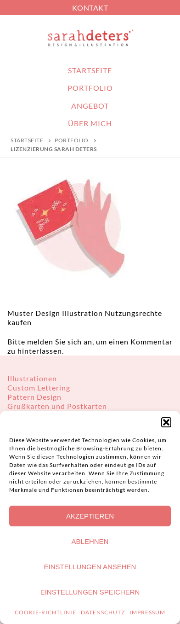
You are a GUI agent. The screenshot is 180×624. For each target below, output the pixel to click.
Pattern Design (34, 396)
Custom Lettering (38, 387)
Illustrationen (32, 378)
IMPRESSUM (147, 612)
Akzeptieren (90, 516)
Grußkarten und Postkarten (57, 406)
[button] (166, 422)
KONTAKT (90, 7)
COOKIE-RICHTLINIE (45, 612)
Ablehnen (90, 541)
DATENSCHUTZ (103, 612)
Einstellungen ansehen (90, 567)
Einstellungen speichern (90, 592)
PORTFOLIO (72, 140)
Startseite (27, 140)
